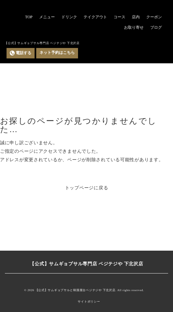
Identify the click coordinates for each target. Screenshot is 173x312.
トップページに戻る (86, 187)
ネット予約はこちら (57, 52)
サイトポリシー (89, 301)
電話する (20, 53)
